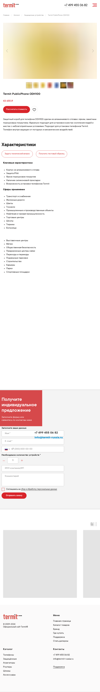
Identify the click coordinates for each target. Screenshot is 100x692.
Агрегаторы (9, 663)
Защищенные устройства (34, 15)
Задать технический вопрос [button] (17, 154)
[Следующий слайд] (93, 50)
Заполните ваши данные (14, 428)
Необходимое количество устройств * (21, 455)
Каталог (17, 15)
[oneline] (33, 468)
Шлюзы (6, 671)
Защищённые (10, 659)
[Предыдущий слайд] (7, 50)
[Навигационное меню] (94, 5)
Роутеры (7, 667)
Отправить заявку (14, 495)
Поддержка (59, 637)
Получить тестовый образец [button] (51, 154)
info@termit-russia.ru (63, 659)
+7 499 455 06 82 (61, 655)
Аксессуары (9, 675)
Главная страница (62, 621)
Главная (6, 15)
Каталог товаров (61, 625)
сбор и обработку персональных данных (39, 489)
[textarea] (33, 479)
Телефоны (8, 655)
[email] (33, 441)
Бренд (56, 629)
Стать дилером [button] (60, 641)
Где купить (58, 633)
